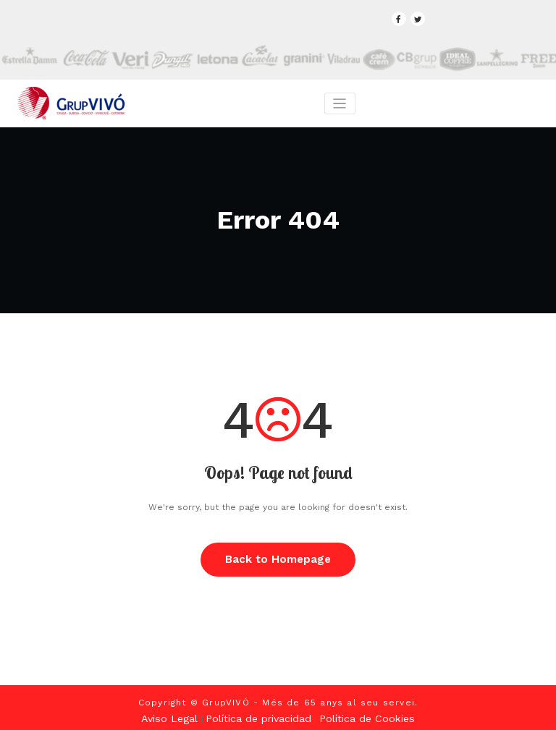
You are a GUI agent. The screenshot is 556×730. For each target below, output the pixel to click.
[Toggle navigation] (339, 101)
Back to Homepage (278, 555)
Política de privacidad (261, 712)
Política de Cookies (358, 712)
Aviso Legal (181, 712)
